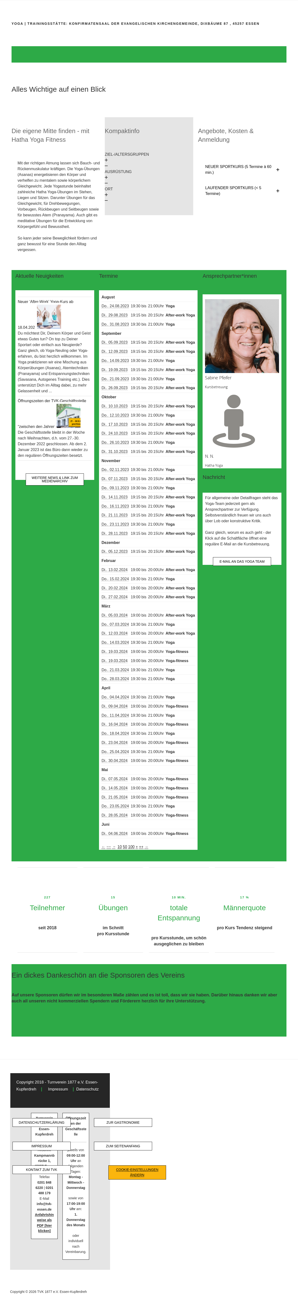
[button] (149, 160)
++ (141, 847)
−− (108, 847)
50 (125, 847)
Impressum (58, 1089)
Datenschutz (87, 1089)
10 (120, 847)
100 (131, 847)
